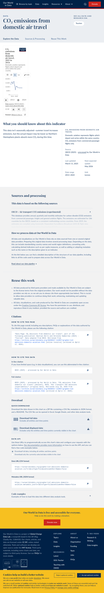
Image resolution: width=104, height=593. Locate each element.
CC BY (28, 110)
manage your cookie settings (68, 588)
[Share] (74, 109)
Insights (45, 4)
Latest (56, 560)
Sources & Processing (35, 39)
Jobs (72, 559)
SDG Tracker (59, 565)
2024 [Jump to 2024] (95, 103)
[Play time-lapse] (7, 103)
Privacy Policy (50, 588)
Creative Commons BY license (34, 305)
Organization (75, 546)
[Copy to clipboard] (85, 335)
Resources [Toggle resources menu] (57, 4)
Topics (56, 542)
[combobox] (85, 4)
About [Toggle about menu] (69, 4)
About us (74, 542)
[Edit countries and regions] (87, 57)
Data (37, 4)
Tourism (79, 23)
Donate (95, 4)
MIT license (26, 552)
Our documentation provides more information (43, 448)
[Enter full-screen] (89, 109)
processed (82, 152)
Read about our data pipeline (24, 264)
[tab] (11, 57)
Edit (88, 57)
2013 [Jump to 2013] (14, 103)
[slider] (20, 103)
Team (72, 555)
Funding (73, 551)
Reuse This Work (58, 39)
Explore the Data (11, 39)
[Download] (61, 109)
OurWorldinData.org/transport (15, 110)
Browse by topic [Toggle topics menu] (24, 4)
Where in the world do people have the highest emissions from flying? (72, 115)
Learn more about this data (37, 108)
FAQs (36, 557)
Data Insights (92, 549)
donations (37, 578)
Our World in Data (8, 4)
